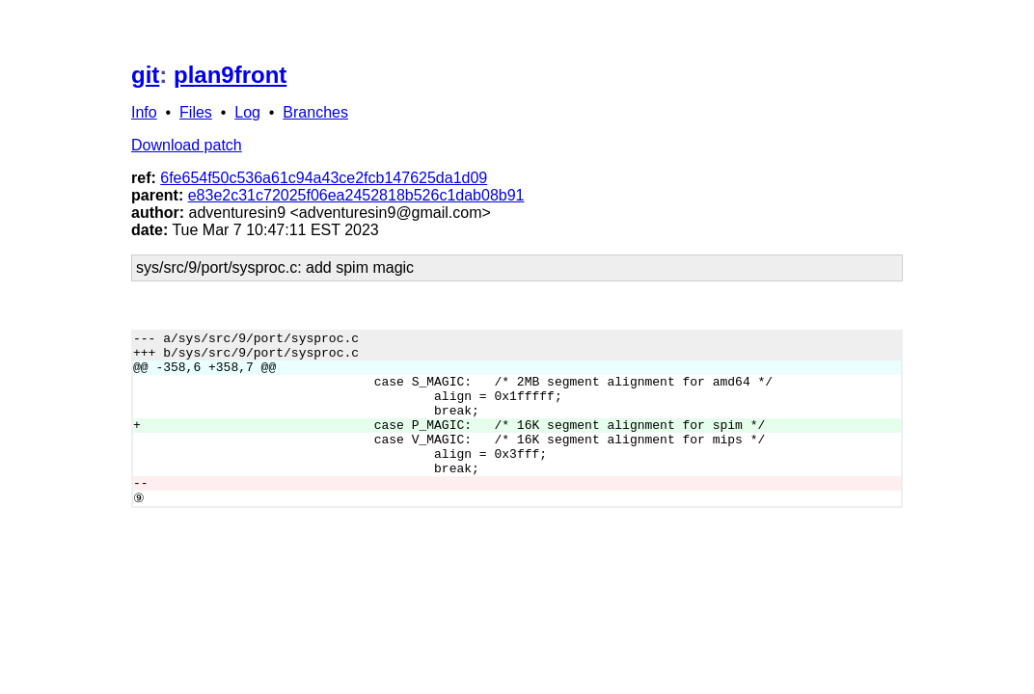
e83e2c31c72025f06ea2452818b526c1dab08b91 (356, 195)
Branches (315, 112)
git (145, 75)
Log (247, 112)
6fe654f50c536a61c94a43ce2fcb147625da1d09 (323, 178)
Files (195, 112)
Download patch (186, 145)
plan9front (230, 75)
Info (144, 112)
